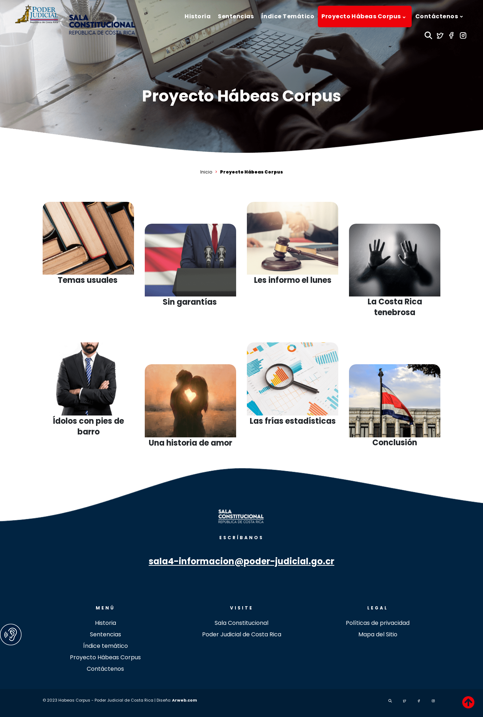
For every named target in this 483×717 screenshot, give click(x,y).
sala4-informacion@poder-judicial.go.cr (241, 561)
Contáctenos (105, 669)
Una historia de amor (190, 443)
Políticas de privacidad (378, 623)
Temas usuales (88, 280)
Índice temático (105, 646)
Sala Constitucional (241, 623)
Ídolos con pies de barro (88, 426)
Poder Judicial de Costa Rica (241, 634)
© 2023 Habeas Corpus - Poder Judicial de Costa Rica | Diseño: (107, 700)
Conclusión (394, 442)
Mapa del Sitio (377, 634)
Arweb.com (184, 700)
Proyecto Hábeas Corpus (241, 96)
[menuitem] (197, 16)
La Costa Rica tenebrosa (395, 307)
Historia (105, 623)
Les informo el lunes (292, 280)
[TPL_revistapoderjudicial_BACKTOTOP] (468, 702)
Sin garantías (191, 302)
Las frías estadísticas (293, 421)
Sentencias (105, 634)
